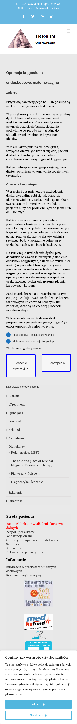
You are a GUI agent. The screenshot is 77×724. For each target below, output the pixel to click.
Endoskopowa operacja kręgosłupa (33, 335)
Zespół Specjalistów (20, 532)
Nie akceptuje (38, 715)
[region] (38, 687)
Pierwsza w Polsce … (25, 473)
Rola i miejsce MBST (25, 452)
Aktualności (17, 438)
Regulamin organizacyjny (24, 575)
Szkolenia (15, 492)
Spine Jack (16, 413)
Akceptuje (38, 704)
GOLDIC (14, 396)
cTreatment (17, 404)
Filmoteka (16, 501)
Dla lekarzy (17, 446)
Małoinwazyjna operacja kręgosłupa (34, 341)
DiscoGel (15, 421)
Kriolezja (15, 430)
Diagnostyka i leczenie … (28, 482)
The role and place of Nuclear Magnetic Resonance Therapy (32, 463)
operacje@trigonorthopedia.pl (42, 7)
